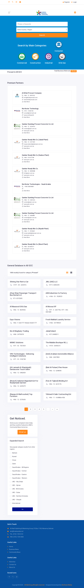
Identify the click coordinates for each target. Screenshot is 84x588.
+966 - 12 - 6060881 (28, 215)
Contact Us (11, 564)
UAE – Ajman (16, 485)
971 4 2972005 (17, 298)
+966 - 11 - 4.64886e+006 (57, 397)
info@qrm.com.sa (28, 173)
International (16, 503)
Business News (13, 549)
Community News (13, 552)
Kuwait (14, 456)
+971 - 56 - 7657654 (19, 346)
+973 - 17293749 (27, 111)
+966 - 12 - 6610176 (55, 384)
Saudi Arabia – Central (19, 471)
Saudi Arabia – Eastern (19, 474)
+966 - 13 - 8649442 (19, 310)
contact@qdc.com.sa (29, 128)
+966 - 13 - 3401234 (28, 200)
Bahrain (14, 453)
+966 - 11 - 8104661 (28, 231)
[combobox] (42, 29)
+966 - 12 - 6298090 (55, 370)
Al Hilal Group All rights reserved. (34, 585)
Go (22, 509)
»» (57, 409)
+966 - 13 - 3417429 (28, 142)
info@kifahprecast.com (30, 97)
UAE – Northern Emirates (20, 496)
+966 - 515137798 (28, 157)
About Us (11, 567)
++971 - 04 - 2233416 (19, 285)
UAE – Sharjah (16, 499)
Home (10, 546)
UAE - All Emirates (18, 489)
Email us (22, 432)
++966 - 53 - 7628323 (55, 296)
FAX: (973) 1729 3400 (15, 537)
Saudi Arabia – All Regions (20, 467)
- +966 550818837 (28, 186)
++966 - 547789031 (55, 323)
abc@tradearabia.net (15, 531)
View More (26, 101)
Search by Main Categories (32, 45)
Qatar (14, 463)
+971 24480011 (54, 334)
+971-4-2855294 (54, 285)
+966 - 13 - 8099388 (28, 171)
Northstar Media (67, 585)
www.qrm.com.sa (28, 146)
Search (42, 35)
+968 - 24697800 (54, 357)
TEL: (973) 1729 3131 (15, 534)
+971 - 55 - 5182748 (19, 359)
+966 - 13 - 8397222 (28, 95)
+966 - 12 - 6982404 (19, 372)
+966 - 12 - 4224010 (28, 126)
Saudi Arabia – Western (19, 478)
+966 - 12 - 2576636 (19, 399)
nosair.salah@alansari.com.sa (31, 233)
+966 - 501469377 (28, 246)
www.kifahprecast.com (29, 99)
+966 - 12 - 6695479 (19, 386)
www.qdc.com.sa (28, 130)
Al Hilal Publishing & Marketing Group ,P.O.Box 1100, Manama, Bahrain (30, 528)
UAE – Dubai (16, 492)
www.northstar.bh (28, 115)
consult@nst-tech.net (29, 113)
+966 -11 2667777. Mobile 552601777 (25, 323)
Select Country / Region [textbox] (24, 29)
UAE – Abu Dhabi (17, 481)
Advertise (11, 562)
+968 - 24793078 (18, 334)
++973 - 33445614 (54, 346)
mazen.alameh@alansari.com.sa (32, 144)
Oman (14, 460)
